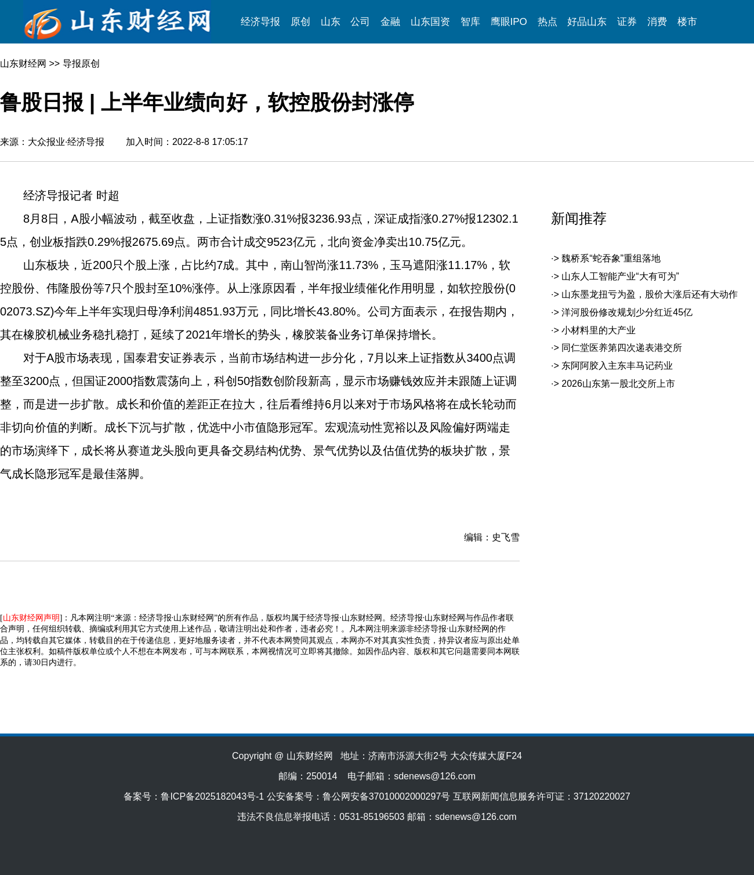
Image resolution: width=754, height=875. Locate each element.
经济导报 (260, 21)
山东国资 (430, 21)
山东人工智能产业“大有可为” (620, 276)
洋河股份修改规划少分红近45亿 (627, 312)
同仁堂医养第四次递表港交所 (621, 348)
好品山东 (587, 21)
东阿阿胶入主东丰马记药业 (617, 366)
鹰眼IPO (509, 21)
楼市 (687, 21)
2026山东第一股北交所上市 (618, 384)
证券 (627, 21)
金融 (390, 21)
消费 (657, 21)
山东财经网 (23, 63)
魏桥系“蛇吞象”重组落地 (611, 258)
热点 (547, 21)
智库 (470, 21)
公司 (360, 21)
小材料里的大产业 (598, 330)
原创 (300, 21)
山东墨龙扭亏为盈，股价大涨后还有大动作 (649, 294)
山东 (330, 21)
